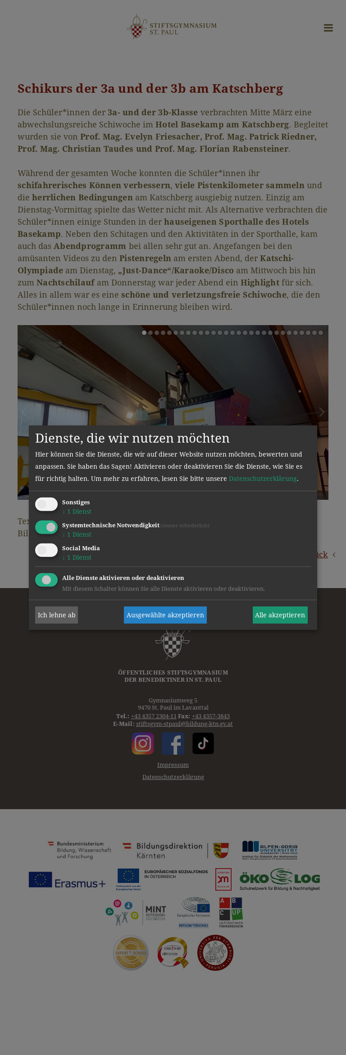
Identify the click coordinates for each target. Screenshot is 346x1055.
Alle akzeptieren (280, 615)
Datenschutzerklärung (263, 478)
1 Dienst (76, 511)
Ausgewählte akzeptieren (165, 615)
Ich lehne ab (57, 615)
